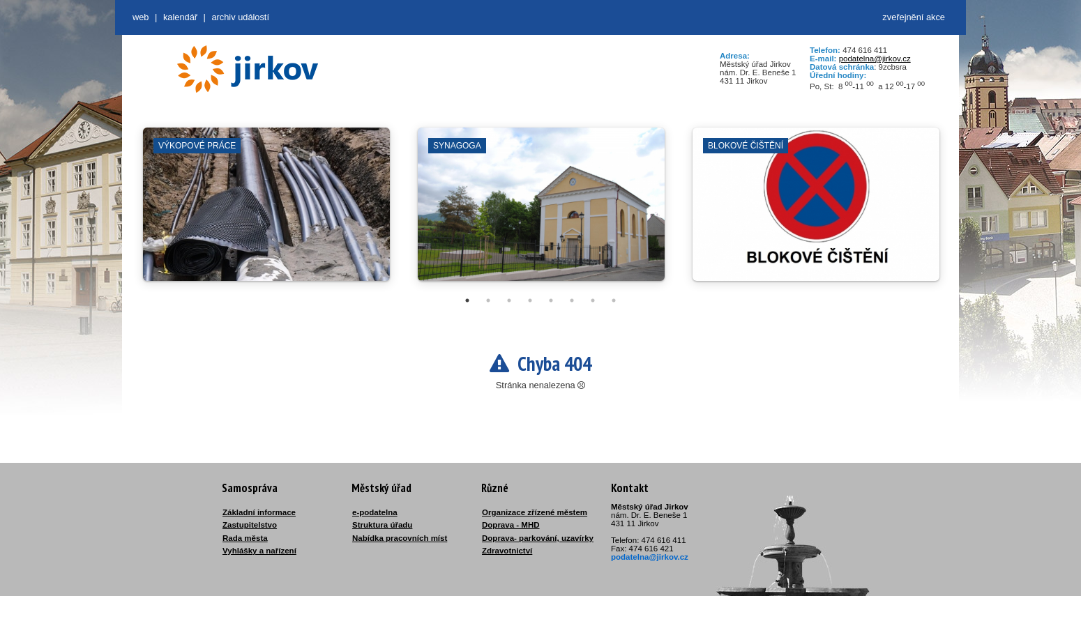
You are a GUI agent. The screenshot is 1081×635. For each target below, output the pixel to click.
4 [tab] (530, 300)
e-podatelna (375, 512)
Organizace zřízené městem (534, 512)
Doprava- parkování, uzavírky (538, 538)
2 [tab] (488, 300)
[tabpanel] (266, 211)
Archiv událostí (240, 17)
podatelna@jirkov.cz (875, 58)
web (141, 17)
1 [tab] (467, 300)
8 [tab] (614, 300)
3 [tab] (509, 300)
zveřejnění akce (913, 17)
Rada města (245, 538)
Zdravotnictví (507, 550)
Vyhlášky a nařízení (259, 550)
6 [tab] (572, 300)
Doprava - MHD (511, 525)
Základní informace (259, 512)
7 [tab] (593, 300)
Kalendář (180, 17)
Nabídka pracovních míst (399, 538)
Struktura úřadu (382, 525)
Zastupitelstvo (249, 525)
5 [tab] (551, 300)
